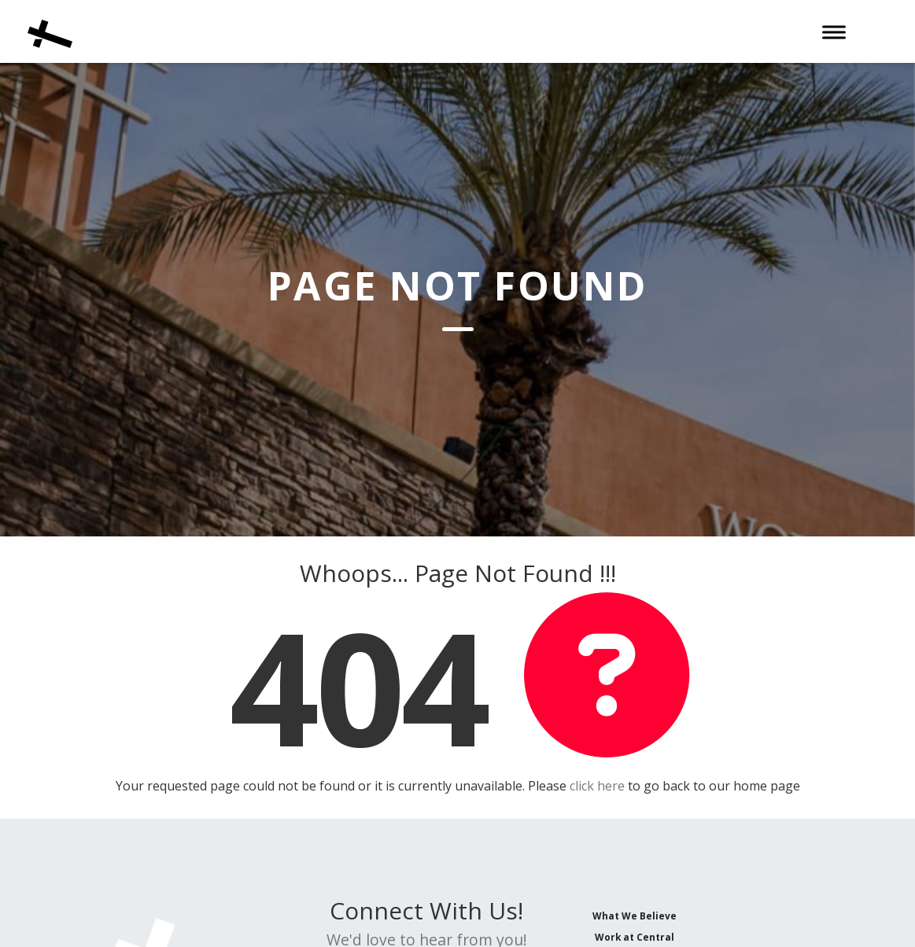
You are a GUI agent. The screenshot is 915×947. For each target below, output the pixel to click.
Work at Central (634, 936)
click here (597, 785)
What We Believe (634, 915)
